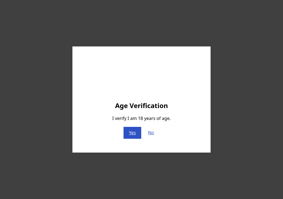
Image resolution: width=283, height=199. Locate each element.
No (151, 133)
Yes (132, 133)
